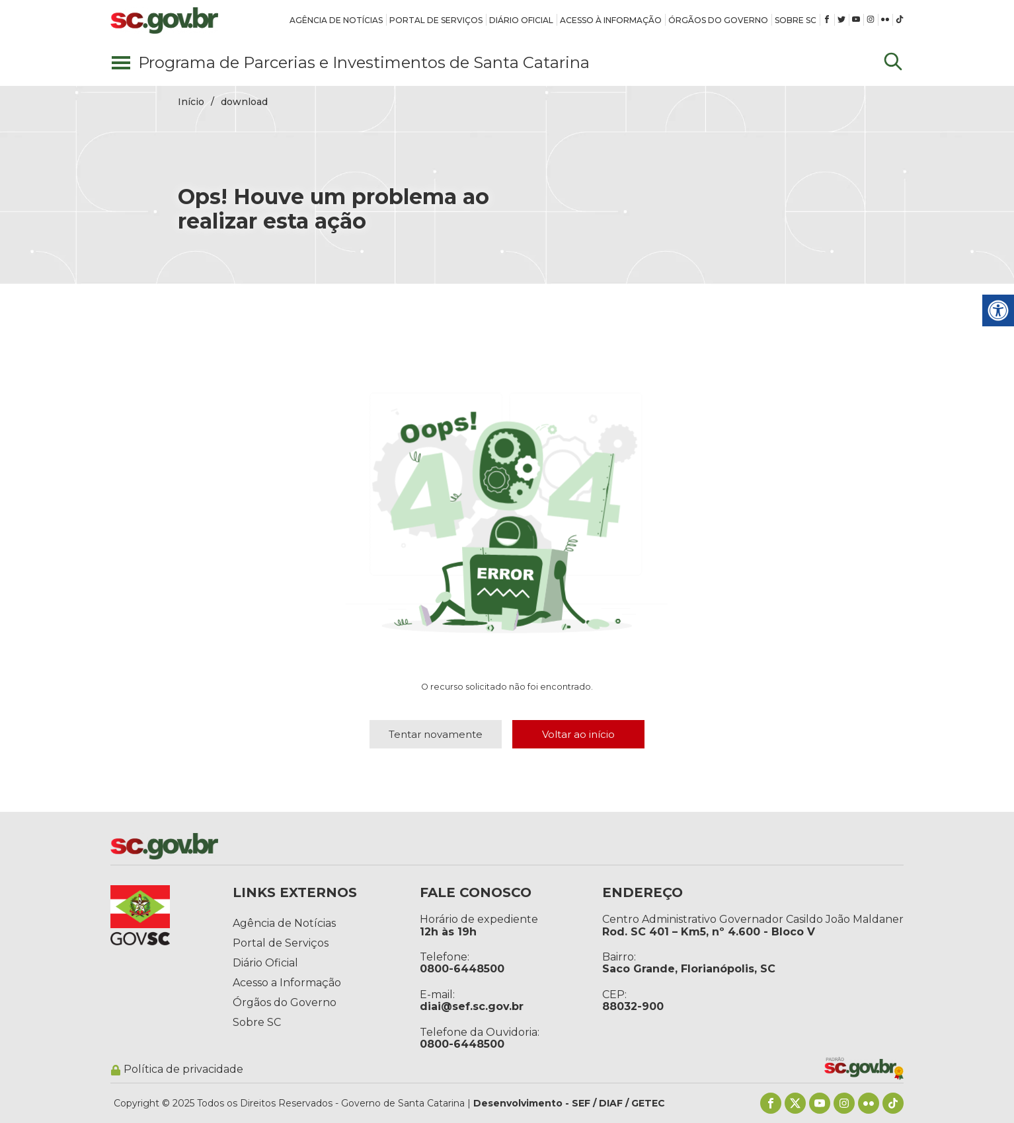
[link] (336, 20)
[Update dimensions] (893, 63)
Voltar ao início (578, 734)
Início (191, 102)
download (244, 102)
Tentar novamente (436, 734)
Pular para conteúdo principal (0, 0)
